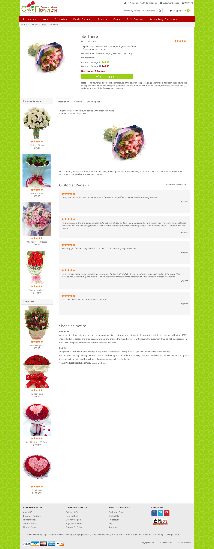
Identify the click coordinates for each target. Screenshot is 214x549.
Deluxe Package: (95, 66)
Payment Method (74, 523)
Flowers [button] (29, 19)
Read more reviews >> (175, 184)
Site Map (113, 527)
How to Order (72, 516)
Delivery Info (72, 512)
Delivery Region (73, 519)
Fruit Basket (82, 19)
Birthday (61, 19)
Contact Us (114, 516)
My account (114, 519)
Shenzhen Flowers (100, 534)
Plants (102, 19)
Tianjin (129, 534)
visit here (102, 363)
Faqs (111, 523)
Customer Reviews (31, 516)
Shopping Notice (94, 101)
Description (63, 101)
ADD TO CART (107, 77)
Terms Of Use (29, 523)
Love (45, 19)
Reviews (78, 101)
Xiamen (148, 534)
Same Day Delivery (163, 19)
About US (27, 512)
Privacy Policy (29, 519)
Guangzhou (117, 534)
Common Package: (95, 62)
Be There (54, 24)
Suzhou (138, 534)
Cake (116, 19)
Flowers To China (74, 527)
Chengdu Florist (173, 534)
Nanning (159, 534)
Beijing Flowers (82, 534)
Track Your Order (116, 512)
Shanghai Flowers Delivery (60, 534)
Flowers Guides (30, 527)
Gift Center (134, 19)
